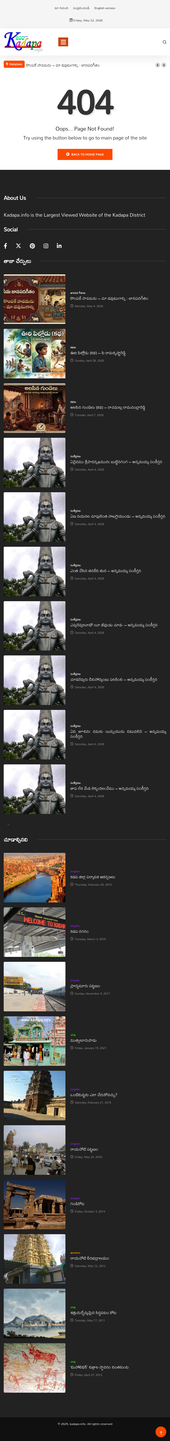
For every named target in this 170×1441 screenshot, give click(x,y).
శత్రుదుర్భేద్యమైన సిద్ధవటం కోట (93, 1312)
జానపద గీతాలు (78, 292)
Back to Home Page (85, 154)
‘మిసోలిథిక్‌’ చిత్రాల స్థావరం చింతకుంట (99, 1367)
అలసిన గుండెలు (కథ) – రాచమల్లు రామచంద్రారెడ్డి (107, 407)
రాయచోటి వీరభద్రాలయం (89, 1258)
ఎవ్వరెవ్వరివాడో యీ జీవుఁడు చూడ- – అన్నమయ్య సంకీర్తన (114, 625)
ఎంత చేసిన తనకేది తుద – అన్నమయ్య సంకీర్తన (105, 570)
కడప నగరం (79, 931)
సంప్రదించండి (81, 8)
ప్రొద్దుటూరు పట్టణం (85, 986)
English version (104, 8)
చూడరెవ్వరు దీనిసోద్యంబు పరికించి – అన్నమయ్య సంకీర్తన (113, 679)
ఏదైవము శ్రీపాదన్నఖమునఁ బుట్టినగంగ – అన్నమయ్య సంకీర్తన (116, 461)
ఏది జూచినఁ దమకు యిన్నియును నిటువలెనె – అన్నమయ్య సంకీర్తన (118, 733)
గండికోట (77, 1203)
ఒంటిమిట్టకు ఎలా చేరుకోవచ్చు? (93, 1094)
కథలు (73, 347)
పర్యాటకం (75, 871)
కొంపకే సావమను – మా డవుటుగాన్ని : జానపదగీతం (63, 65)
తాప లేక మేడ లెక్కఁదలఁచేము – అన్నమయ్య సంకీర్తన (109, 788)
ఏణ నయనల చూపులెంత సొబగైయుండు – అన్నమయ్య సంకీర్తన (117, 516)
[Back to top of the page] (161, 1433)
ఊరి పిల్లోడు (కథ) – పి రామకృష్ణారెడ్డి (98, 353)
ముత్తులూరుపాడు (83, 1040)
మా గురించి (61, 8)
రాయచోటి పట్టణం (84, 1149)
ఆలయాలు (75, 1252)
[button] (157, 65)
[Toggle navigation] (63, 41)
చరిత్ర (73, 1034)
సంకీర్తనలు (75, 456)
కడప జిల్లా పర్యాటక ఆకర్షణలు (92, 877)
